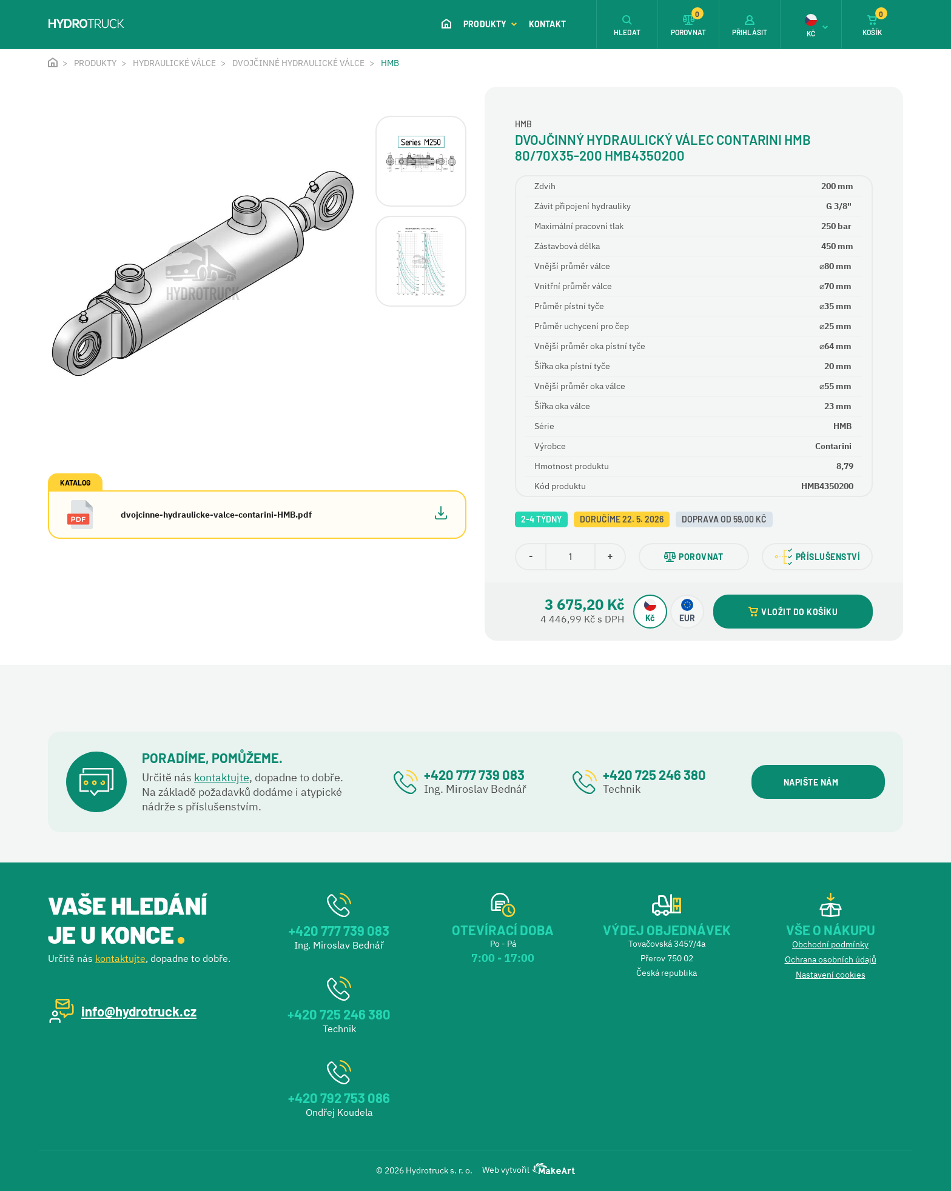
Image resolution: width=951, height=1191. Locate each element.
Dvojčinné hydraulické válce (298, 63)
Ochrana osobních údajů (830, 959)
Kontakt (547, 24)
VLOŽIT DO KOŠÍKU (793, 612)
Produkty (490, 24)
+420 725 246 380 (654, 774)
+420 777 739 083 (474, 774)
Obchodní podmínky (830, 944)
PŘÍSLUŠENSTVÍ (818, 557)
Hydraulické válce (174, 63)
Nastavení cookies (830, 974)
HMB (390, 63)
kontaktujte (221, 777)
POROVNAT (693, 557)
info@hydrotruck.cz (139, 1011)
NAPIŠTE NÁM (818, 782)
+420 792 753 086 (339, 1097)
